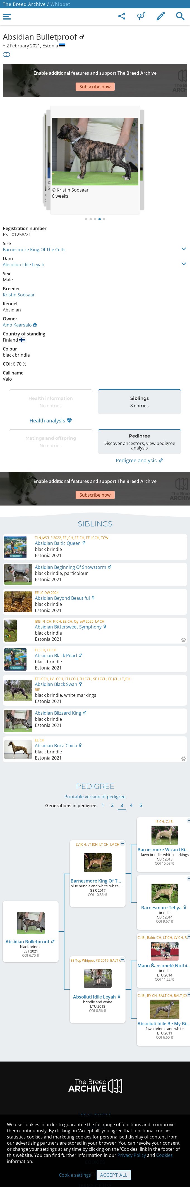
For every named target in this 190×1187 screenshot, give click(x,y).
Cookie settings (75, 1175)
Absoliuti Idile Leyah (23, 248)
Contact (95, 1099)
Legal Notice (95, 1087)
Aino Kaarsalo (20, 308)
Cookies (164, 1155)
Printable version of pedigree (95, 769)
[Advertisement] (95, 72)
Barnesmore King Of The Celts (34, 233)
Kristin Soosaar (19, 278)
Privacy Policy (131, 1155)
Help (95, 1111)
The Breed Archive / (26, 4)
